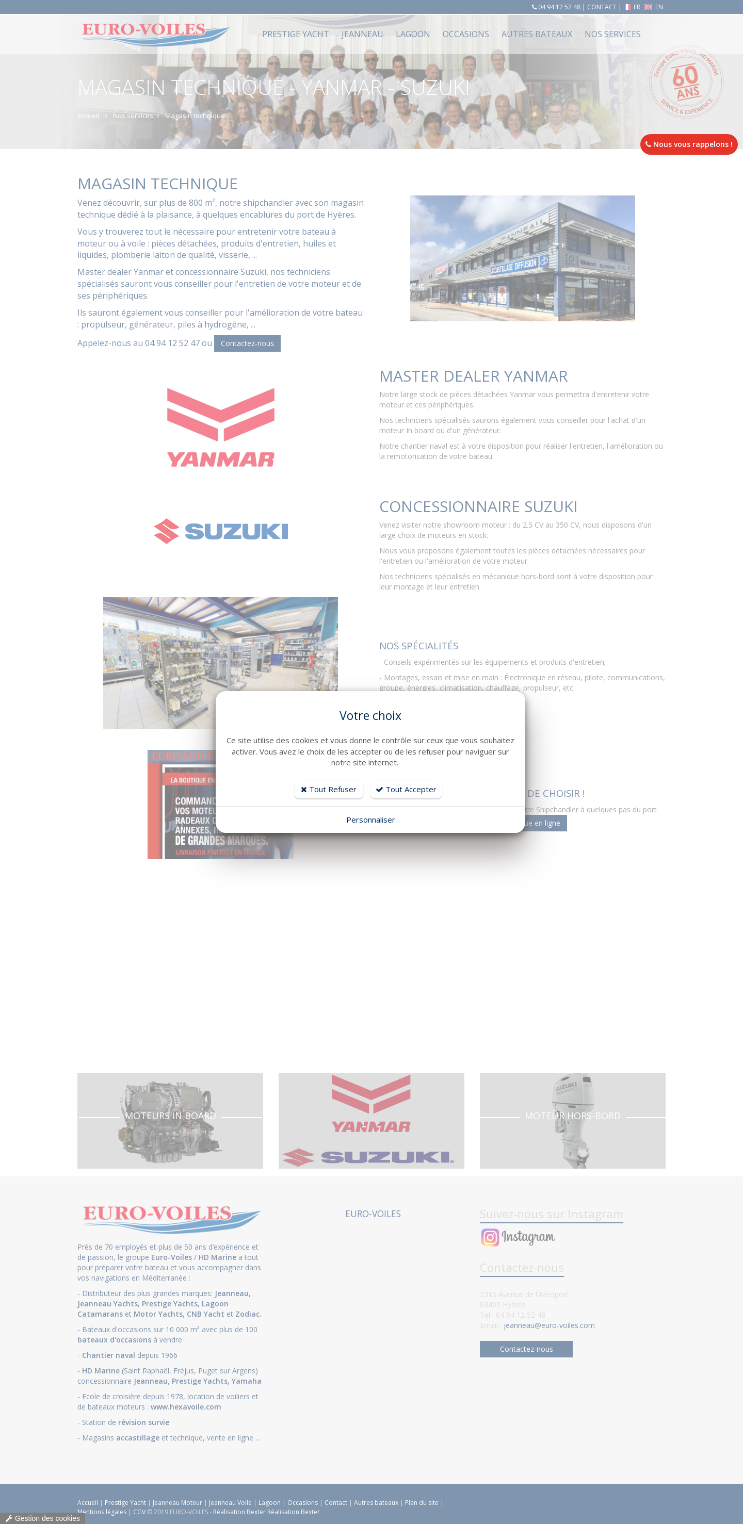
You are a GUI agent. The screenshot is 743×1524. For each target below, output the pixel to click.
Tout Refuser (329, 789)
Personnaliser (370, 819)
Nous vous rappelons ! (689, 144)
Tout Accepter (406, 789)
